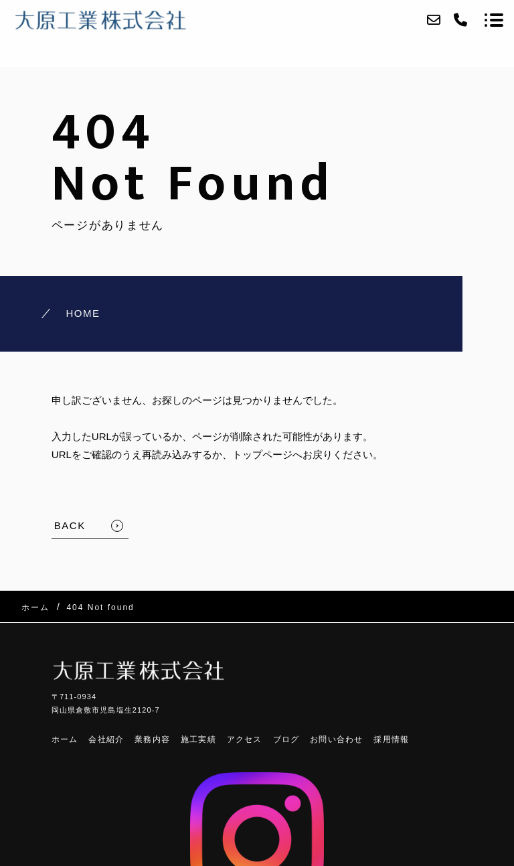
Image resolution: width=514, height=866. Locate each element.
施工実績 (198, 739)
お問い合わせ (336, 739)
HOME (83, 313)
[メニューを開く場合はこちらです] (494, 20)
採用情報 (391, 739)
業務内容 (152, 739)
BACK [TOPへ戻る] (70, 525)
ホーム (65, 739)
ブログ (286, 739)
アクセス (244, 739)
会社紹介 (106, 739)
